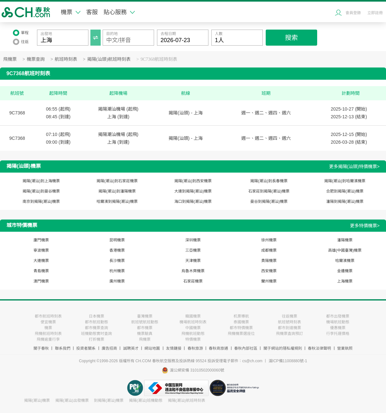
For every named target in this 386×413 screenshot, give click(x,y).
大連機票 (41, 260)
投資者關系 (86, 348)
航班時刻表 (66, 59)
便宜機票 (48, 322)
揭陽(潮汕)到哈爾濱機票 (344, 181)
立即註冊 (375, 13)
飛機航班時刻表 (48, 333)
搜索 (291, 37)
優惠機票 (337, 328)
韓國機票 (193, 316)
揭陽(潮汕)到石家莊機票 (117, 181)
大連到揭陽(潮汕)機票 (193, 191)
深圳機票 (193, 240)
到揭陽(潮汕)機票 (109, 400)
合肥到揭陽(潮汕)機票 (344, 191)
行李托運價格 (337, 333)
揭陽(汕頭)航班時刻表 (109, 59)
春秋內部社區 (245, 348)
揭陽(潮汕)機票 (37, 400)
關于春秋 (41, 348)
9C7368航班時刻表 (159, 59)
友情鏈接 (173, 348)
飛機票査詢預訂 (289, 333)
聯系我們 (62, 348)
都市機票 (144, 328)
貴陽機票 (269, 260)
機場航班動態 (337, 322)
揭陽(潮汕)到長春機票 (269, 181)
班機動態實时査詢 (96, 333)
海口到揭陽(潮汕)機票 (193, 201)
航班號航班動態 (144, 322)
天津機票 (193, 260)
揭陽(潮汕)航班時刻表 (186, 400)
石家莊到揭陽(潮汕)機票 (269, 191)
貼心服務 (119, 12)
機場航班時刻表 (193, 322)
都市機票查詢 (96, 328)
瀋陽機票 (345, 240)
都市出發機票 (337, 316)
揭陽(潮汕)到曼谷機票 (41, 191)
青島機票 (41, 271)
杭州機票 (117, 271)
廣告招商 (109, 348)
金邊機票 (345, 271)
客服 (92, 12)
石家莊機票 (193, 281)
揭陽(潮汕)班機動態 (145, 400)
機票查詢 (36, 59)
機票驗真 (144, 333)
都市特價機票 (241, 328)
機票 (70, 12)
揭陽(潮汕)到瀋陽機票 (117, 191)
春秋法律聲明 (319, 348)
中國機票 (193, 328)
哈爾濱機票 (344, 260)
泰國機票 (241, 322)
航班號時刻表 (289, 322)
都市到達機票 (289, 328)
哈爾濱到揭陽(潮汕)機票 (117, 201)
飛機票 (10, 59)
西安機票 (269, 271)
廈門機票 (41, 240)
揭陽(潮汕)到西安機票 (193, 181)
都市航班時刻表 (48, 316)
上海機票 (345, 281)
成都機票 (269, 250)
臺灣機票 (144, 316)
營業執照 (345, 348)
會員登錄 (353, 13)
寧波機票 (41, 250)
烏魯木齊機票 (193, 271)
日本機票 (96, 316)
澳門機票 (41, 281)
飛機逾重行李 (48, 339)
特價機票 (193, 339)
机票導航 (241, 316)
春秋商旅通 (218, 348)
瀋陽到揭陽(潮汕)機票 (344, 201)
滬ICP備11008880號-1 (288, 361)
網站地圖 (152, 348)
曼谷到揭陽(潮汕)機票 (269, 201)
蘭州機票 (269, 281)
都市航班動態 (96, 322)
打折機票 (96, 339)
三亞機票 (193, 250)
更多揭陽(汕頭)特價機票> (354, 166)
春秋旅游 (195, 348)
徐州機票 (269, 240)
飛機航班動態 (193, 333)
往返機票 (289, 316)
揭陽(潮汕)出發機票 (72, 400)
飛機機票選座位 (241, 333)
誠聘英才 (131, 348)
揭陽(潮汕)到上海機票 (41, 181)
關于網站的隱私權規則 (282, 348)
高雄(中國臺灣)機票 (345, 250)
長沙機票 (117, 260)
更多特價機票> (365, 225)
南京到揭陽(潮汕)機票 (41, 201)
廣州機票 (117, 281)
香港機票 (117, 250)
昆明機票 (117, 240)
